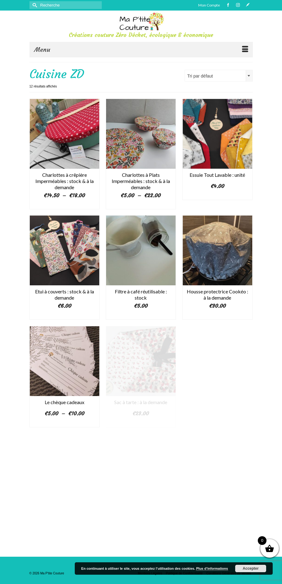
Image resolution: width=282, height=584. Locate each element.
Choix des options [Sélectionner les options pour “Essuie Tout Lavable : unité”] (217, 195)
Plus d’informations (212, 568)
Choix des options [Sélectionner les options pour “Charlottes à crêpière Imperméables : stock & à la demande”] (64, 205)
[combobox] (219, 76)
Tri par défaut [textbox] (200, 76)
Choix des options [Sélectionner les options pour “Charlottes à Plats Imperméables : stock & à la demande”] (141, 205)
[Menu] (141, 49)
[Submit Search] (34, 5)
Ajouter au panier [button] (140, 315)
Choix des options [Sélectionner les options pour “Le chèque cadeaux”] (64, 423)
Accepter (250, 568)
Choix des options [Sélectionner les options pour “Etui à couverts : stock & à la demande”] (64, 315)
